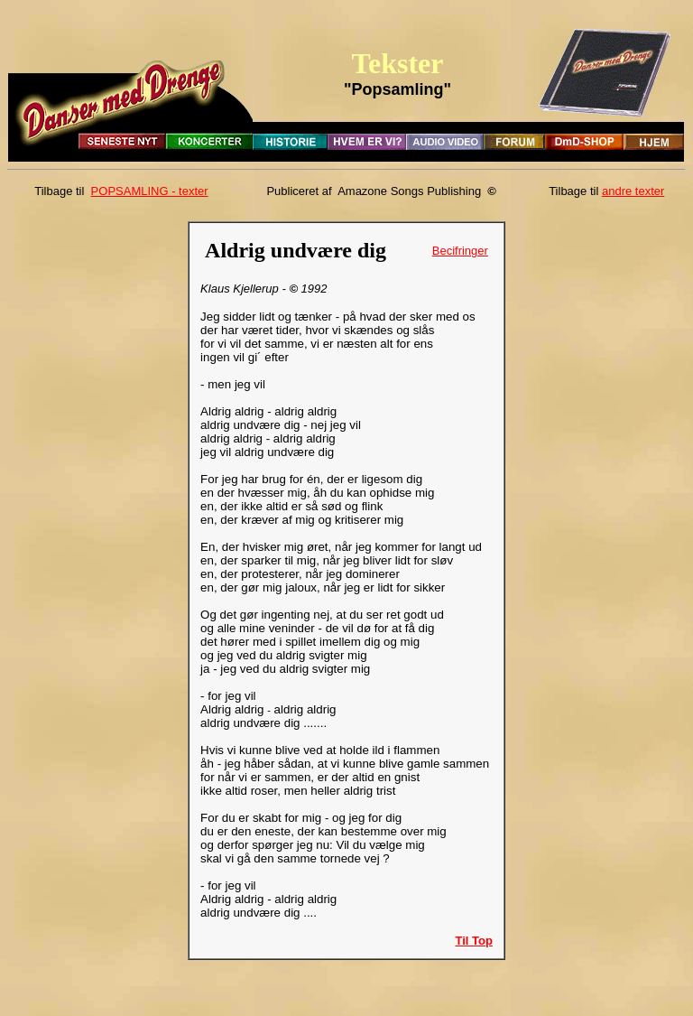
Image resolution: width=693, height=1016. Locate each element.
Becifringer (460, 250)
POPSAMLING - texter (149, 191)
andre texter (633, 191)
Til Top (473, 940)
